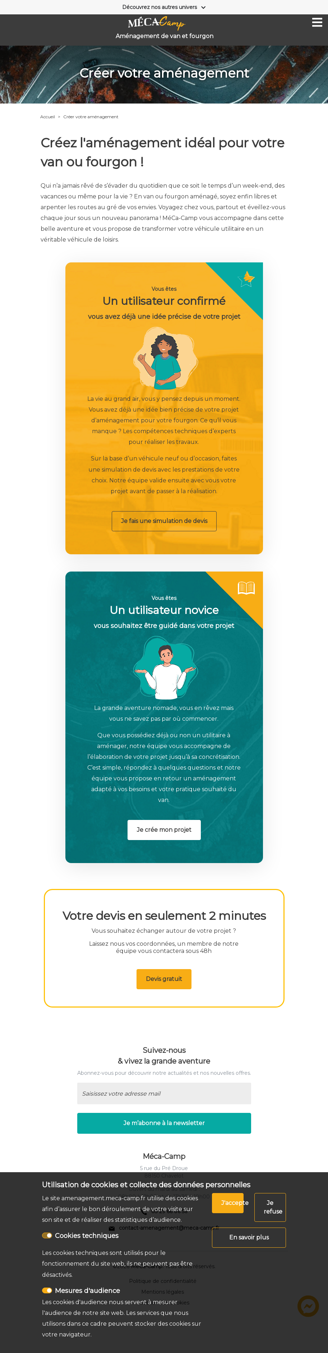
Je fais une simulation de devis (164, 521)
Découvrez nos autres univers (159, 7)
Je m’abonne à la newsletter (164, 1123)
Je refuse (273, 1207)
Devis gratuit (164, 979)
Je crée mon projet (164, 829)
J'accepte (232, 1203)
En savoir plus (249, 1237)
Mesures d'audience (87, 1291)
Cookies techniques (87, 1236)
